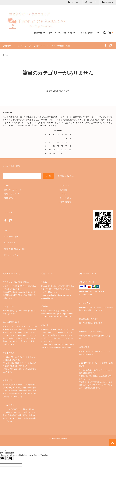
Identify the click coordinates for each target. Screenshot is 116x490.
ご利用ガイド (9, 46)
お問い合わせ (24, 46)
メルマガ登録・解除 (61, 46)
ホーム (5, 55)
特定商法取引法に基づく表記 (15, 242)
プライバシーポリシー (12, 246)
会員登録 (108, 2)
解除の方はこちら (66, 176)
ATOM (11, 237)
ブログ (6, 229)
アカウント (74, 2)
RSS (5, 237)
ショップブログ (41, 46)
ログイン (91, 2)
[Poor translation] (10, 448)
